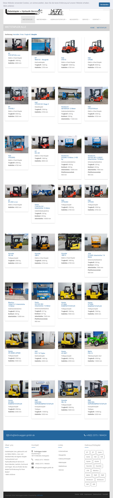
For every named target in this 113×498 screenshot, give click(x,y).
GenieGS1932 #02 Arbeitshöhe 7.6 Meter (42, 304)
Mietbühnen (42, 19)
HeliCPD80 (90, 59)
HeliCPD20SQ (11, 156)
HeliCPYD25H (64, 201)
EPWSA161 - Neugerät (41, 59)
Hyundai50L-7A (64, 401)
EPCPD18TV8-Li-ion (14, 54)
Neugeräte (74, 19)
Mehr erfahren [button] (8, 6)
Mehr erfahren (10, 474)
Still (87, 484)
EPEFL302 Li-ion (13, 201)
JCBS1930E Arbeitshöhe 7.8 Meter (96, 255)
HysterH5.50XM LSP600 (14, 352)
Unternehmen (63, 451)
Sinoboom (89, 480)
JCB (87, 470)
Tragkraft (27, 34)
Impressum (88, 494)
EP (87, 452)
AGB (81, 494)
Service (86, 19)
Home (92, 28)
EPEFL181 (37, 152)
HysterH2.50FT (64, 352)
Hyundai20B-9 (37, 254)
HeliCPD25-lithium (93, 108)
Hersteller (16, 34)
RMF (95, 475)
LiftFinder (40, 495)
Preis (21, 34)
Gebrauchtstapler (58, 19)
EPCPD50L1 (11, 108)
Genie (100, 452)
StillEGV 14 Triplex (40, 352)
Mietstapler (28, 19)
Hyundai (89, 466)
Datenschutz (97, 494)
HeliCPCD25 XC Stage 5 (42, 103)
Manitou (96, 470)
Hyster (88, 461)
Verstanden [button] (104, 4)
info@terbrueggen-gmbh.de (44, 467)
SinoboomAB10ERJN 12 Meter (68, 108)
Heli (95, 457)
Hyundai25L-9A (11, 254)
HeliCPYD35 (91, 201)
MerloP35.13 (90, 352)
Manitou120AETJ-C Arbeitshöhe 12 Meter (16, 304)
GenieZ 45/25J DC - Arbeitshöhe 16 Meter (42, 206)
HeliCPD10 (63, 59)
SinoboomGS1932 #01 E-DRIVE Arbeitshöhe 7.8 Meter (96, 157)
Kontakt (97, 19)
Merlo (88, 475)
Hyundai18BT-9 (64, 254)
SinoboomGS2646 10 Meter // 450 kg (69, 157)
